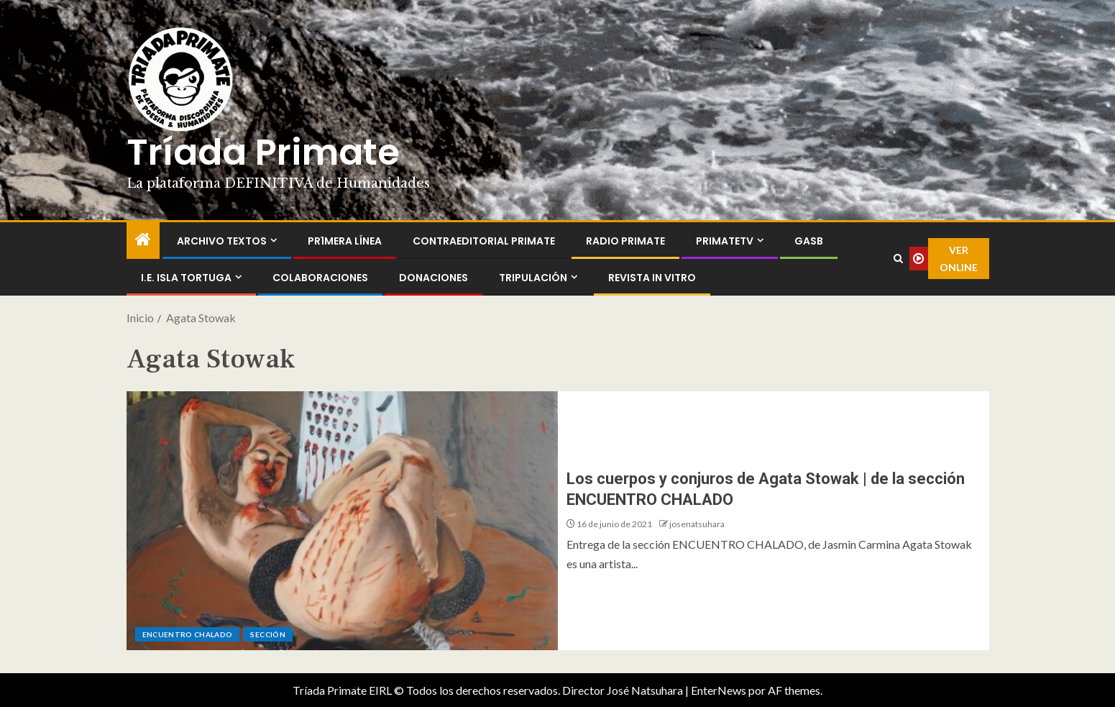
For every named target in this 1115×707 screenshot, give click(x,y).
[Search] (898, 259)
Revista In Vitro (652, 277)
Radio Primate (625, 241)
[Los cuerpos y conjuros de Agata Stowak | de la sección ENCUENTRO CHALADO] (342, 520)
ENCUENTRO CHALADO (187, 634)
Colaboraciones (320, 277)
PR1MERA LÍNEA (345, 241)
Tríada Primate (263, 152)
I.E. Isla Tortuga (186, 277)
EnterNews (718, 690)
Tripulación (533, 277)
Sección (267, 634)
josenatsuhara (697, 524)
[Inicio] (143, 239)
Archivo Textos (222, 241)
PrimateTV (724, 241)
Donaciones (433, 277)
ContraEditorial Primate (484, 241)
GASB (808, 241)
